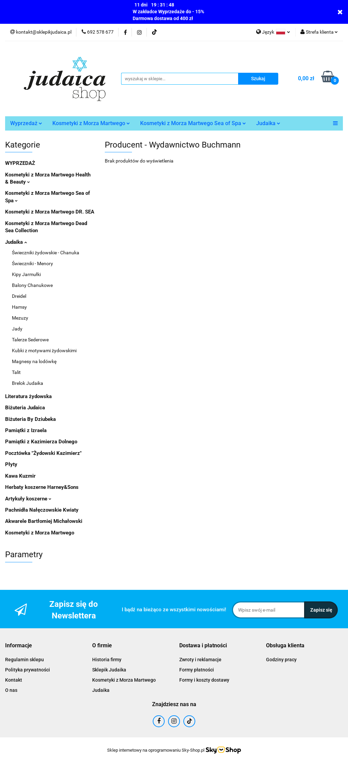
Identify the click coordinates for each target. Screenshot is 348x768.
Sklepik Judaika (109, 669)
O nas (11, 690)
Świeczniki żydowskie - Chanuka (45, 252)
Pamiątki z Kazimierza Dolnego (41, 442)
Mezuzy (20, 318)
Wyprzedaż (26, 123)
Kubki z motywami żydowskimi (44, 350)
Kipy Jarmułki (26, 274)
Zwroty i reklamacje (200, 659)
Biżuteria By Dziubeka (30, 419)
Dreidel (19, 296)
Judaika (268, 123)
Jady (17, 328)
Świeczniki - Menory (32, 263)
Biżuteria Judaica (25, 408)
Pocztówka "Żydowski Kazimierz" (43, 453)
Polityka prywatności (27, 669)
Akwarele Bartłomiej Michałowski (43, 521)
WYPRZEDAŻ (20, 163)
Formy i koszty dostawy (204, 680)
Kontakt (13, 680)
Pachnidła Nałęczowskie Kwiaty (42, 510)
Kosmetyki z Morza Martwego (91, 123)
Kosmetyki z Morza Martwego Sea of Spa (193, 123)
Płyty (11, 464)
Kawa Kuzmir (20, 476)
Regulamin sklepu (24, 659)
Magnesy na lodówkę (34, 361)
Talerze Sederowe (30, 339)
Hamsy (19, 307)
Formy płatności (196, 669)
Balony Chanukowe (32, 285)
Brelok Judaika (27, 383)
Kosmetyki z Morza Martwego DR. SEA (49, 212)
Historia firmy (106, 659)
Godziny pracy (281, 659)
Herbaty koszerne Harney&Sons (42, 487)
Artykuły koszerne (28, 499)
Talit (16, 372)
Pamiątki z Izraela (26, 430)
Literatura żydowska (28, 396)
